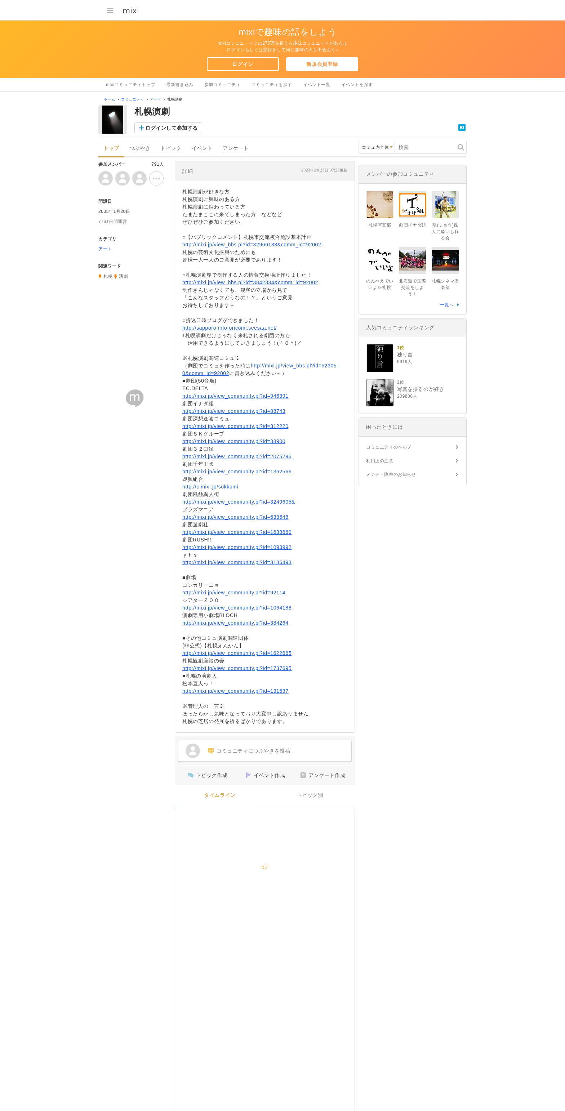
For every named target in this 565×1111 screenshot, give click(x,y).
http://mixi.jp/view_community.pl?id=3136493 (237, 562)
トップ (111, 148)
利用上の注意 (379, 460)
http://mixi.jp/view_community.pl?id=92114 (233, 592)
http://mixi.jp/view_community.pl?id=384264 (235, 623)
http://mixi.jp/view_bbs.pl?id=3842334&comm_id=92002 (250, 282)
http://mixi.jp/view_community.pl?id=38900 (233, 441)
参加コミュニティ (222, 84)
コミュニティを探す (272, 84)
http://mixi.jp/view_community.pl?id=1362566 (237, 471)
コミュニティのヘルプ (388, 447)
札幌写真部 (380, 225)
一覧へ (447, 304)
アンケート (236, 148)
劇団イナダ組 (412, 225)
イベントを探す (357, 84)
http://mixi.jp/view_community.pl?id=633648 (235, 517)
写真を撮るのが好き (420, 389)
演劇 (123, 276)
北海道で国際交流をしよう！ (412, 287)
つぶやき (139, 148)
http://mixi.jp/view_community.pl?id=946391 (235, 396)
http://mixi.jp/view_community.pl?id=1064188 (237, 608)
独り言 (405, 354)
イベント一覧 (316, 84)
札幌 (107, 276)
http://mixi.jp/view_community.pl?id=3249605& (238, 502)
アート (155, 99)
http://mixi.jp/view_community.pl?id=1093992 (237, 547)
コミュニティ (132, 99)
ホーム (109, 99)
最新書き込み (179, 84)
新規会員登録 (322, 64)
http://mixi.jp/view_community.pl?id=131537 (235, 691)
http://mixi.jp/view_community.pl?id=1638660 (237, 532)
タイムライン (220, 795)
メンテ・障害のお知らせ (391, 474)
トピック (170, 148)
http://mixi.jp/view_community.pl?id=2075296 (237, 456)
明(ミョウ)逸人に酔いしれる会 (445, 232)
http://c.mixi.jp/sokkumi (210, 487)
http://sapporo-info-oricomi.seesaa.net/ (229, 328)
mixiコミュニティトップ (130, 84)
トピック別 (310, 795)
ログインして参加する (171, 128)
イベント (202, 148)
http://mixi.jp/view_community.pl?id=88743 (233, 411)
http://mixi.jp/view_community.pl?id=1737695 (237, 668)
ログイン (242, 64)
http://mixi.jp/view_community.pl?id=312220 (235, 426)
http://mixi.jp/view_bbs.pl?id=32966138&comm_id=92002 (251, 244)
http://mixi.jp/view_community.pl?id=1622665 (237, 653)
